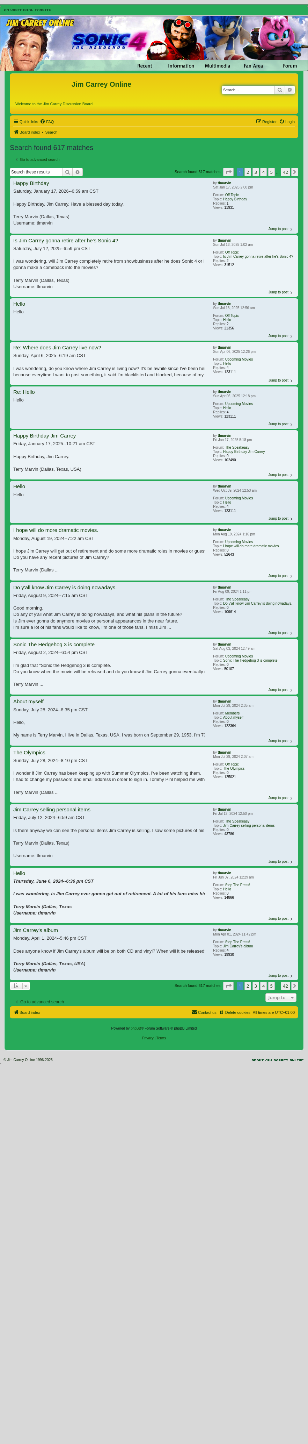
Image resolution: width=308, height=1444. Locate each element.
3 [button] (256, 172)
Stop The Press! (237, 885)
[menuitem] (47, 122)
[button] (228, 172)
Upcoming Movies (239, 359)
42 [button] (285, 172)
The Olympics (233, 768)
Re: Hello (24, 392)
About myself (233, 717)
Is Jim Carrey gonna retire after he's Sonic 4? (258, 256)
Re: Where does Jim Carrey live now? (57, 347)
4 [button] (263, 172)
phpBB (136, 1028)
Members (232, 713)
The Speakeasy (237, 447)
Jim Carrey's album (238, 946)
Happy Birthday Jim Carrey (244, 452)
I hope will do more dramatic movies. (251, 546)
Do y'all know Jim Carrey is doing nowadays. (257, 603)
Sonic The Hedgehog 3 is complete (250, 660)
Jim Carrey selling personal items (248, 825)
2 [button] (248, 172)
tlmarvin (225, 183)
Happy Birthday (235, 199)
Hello (227, 320)
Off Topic (232, 195)
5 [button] (271, 172)
